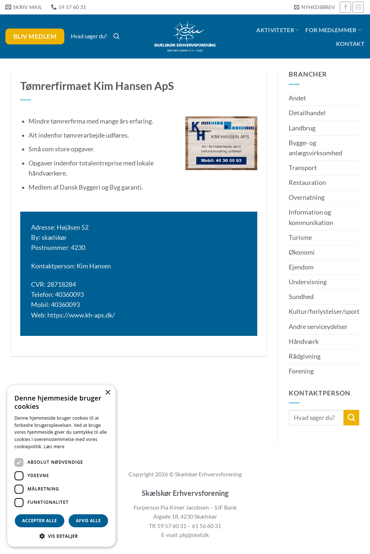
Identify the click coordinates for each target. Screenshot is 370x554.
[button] (314, 7)
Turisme (300, 237)
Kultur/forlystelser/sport (324, 311)
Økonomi (302, 252)
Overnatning (306, 197)
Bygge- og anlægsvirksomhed (315, 148)
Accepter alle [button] (39, 521)
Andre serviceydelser (318, 326)
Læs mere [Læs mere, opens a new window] (54, 446)
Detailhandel (307, 113)
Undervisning (308, 282)
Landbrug (302, 128)
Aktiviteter (277, 30)
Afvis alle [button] (88, 521)
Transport (303, 168)
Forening (301, 371)
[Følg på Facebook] (345, 7)
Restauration (307, 182)
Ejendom (301, 267)
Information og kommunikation (311, 217)
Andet (297, 98)
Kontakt (350, 43)
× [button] (107, 392)
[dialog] (61, 466)
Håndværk (304, 341)
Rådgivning (304, 356)
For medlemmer (333, 30)
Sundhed (301, 296)
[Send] (351, 417)
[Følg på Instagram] (358, 7)
